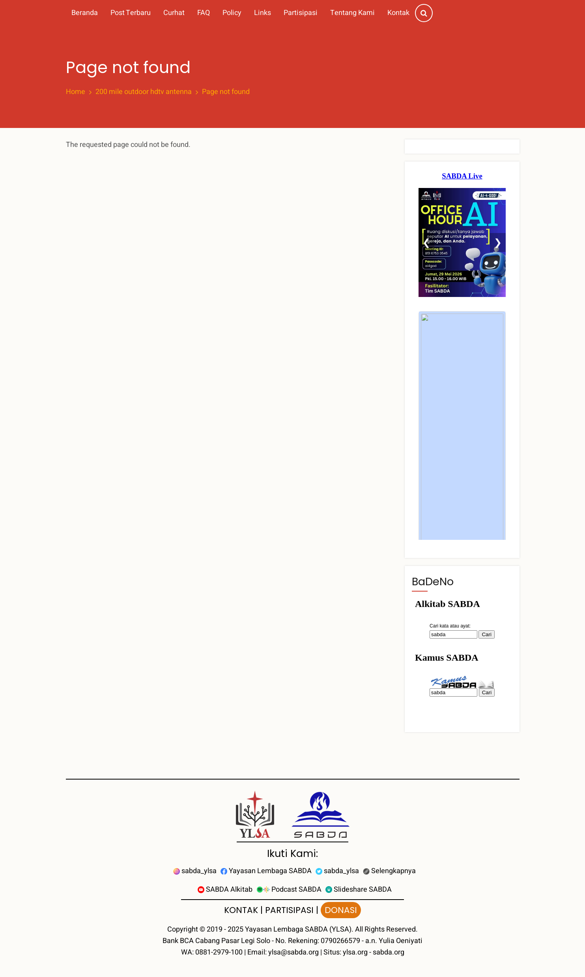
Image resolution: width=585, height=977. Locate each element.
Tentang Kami (352, 13)
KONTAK (241, 910)
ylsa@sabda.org (293, 952)
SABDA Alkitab (225, 889)
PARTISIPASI (289, 910)
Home (75, 92)
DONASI (341, 910)
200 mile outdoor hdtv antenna (143, 92)
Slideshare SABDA (358, 889)
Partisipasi (301, 13)
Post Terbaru (130, 13)
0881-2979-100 (219, 952)
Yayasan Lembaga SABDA (266, 871)
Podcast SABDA (288, 889)
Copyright (182, 929)
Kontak (398, 13)
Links (262, 13)
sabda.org (388, 952)
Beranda (84, 13)
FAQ (203, 13)
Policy (231, 13)
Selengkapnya (389, 871)
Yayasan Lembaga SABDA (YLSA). (299, 929)
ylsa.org (355, 952)
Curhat (174, 13)
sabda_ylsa (195, 871)
